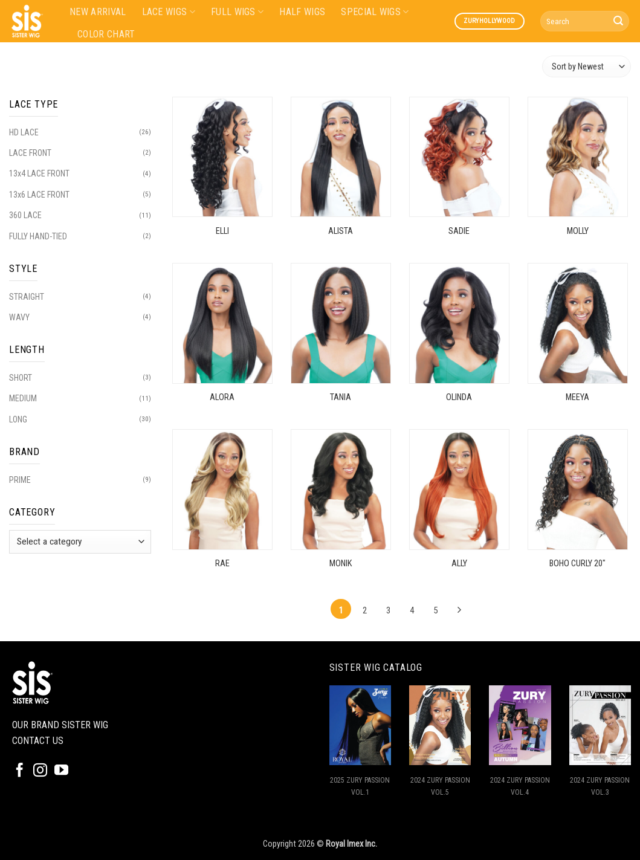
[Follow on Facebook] (20, 771)
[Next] (459, 610)
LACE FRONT (30, 153)
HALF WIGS (302, 12)
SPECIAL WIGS (375, 12)
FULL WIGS (237, 12)
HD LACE (24, 132)
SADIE (459, 231)
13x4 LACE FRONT (39, 173)
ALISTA (340, 231)
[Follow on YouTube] (61, 771)
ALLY (459, 563)
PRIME (20, 480)
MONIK (340, 563)
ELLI (222, 231)
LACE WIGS (168, 12)
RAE (222, 563)
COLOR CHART (106, 34)
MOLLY (578, 231)
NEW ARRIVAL (97, 12)
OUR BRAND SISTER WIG (60, 725)
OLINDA (459, 397)
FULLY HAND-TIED (38, 236)
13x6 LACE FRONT (39, 194)
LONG (18, 419)
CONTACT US (37, 740)
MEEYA (577, 397)
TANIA (340, 397)
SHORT (20, 378)
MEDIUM (23, 398)
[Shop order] (586, 66)
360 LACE (25, 215)
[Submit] (618, 21)
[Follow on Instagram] (40, 771)
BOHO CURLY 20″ (577, 563)
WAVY (19, 317)
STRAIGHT (26, 297)
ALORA (222, 397)
